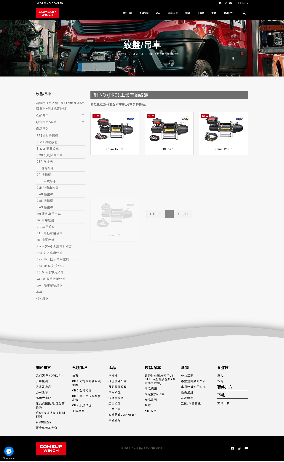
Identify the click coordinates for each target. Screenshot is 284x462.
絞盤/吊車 (173, 13)
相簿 (220, 382)
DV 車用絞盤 (45, 221)
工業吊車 (115, 410)
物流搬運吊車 (118, 382)
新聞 (187, 13)
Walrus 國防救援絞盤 (51, 279)
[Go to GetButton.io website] (9, 458)
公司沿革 (42, 393)
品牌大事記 (43, 399)
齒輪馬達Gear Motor (122, 416)
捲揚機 (113, 376)
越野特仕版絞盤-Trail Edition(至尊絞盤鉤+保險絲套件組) (160, 380)
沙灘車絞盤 (116, 399)
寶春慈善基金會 (47, 429)
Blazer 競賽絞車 (48, 149)
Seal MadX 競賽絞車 (51, 266)
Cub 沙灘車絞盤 (48, 188)
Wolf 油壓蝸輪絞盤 (50, 286)
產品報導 (187, 399)
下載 (213, 13)
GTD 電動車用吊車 (50, 234)
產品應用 (42, 115)
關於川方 (127, 13)
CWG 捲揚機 (45, 195)
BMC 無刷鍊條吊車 (50, 156)
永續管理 (143, 13)
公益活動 (187, 376)
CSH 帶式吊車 (46, 182)
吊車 (39, 292)
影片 (220, 376)
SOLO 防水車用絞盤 (50, 273)
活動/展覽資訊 (191, 404)
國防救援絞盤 (118, 388)
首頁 (107, 54)
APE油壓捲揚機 (47, 136)
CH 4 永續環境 (82, 406)
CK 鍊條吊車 (45, 169)
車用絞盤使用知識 (193, 388)
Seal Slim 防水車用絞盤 (53, 260)
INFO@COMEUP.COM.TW (49, 3)
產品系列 (138, 54)
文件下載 (223, 404)
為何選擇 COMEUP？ (49, 376)
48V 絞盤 (42, 299)
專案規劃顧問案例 (193, 382)
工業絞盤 (115, 404)
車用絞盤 (115, 393)
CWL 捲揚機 (45, 201)
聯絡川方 (227, 13)
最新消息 (187, 393)
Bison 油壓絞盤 (47, 143)
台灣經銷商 (43, 423)
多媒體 (200, 13)
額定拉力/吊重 (46, 122)
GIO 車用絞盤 (46, 227)
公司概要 (42, 382)
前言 (75, 376)
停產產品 (115, 421)
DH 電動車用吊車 (49, 214)
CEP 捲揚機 (45, 162)
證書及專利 (43, 388)
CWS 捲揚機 (45, 208)
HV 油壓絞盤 (45, 240)
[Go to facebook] (9, 451)
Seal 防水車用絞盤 (50, 253)
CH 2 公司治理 (82, 391)
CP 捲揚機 (44, 175)
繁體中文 (242, 3)
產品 (158, 13)
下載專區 (78, 412)
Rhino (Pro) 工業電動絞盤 (164, 54)
